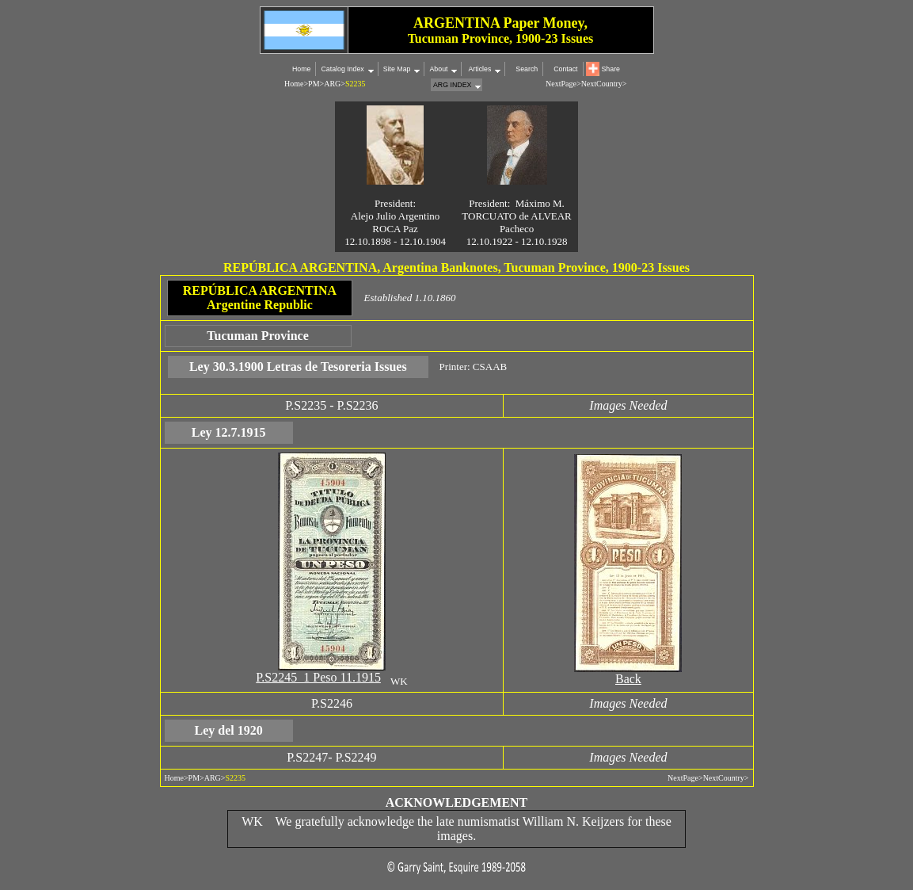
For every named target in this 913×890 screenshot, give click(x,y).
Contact (565, 69)
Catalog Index (342, 69)
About (438, 69)
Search (526, 69)
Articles (478, 69)
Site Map (397, 69)
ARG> (334, 83)
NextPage (683, 777)
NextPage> (563, 83)
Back (628, 679)
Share (611, 69)
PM (313, 83)
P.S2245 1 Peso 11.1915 (318, 677)
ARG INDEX (452, 85)
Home (301, 69)
